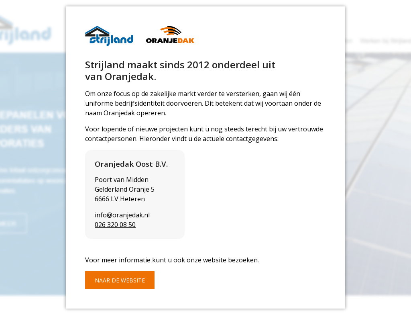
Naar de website (120, 280)
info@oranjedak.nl (122, 215)
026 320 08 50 (115, 224)
